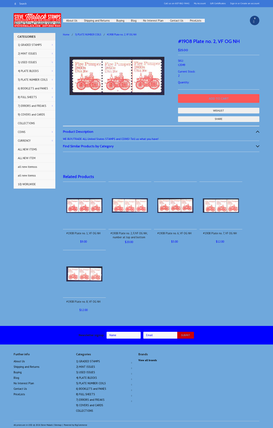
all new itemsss (27, 167)
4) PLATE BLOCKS (28, 71)
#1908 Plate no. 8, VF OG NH (83, 301)
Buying (120, 20)
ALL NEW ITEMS (27, 149)
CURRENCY (24, 140)
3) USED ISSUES (27, 62)
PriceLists (195, 20)
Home (66, 34)
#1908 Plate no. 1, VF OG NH (83, 233)
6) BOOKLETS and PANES (33, 88)
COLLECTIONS (26, 123)
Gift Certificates (218, 3)
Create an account (249, 3)
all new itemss (27, 175)
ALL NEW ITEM (26, 158)
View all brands (147, 360)
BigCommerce (81, 425)
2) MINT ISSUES (27, 53)
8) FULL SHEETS (27, 97)
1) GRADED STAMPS (30, 45)
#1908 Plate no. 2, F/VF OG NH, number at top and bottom (129, 235)
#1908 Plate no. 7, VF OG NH (220, 233)
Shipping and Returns (97, 20)
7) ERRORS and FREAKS (32, 106)
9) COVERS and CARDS (31, 114)
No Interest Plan (153, 20)
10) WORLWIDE (27, 184)
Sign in (233, 3)
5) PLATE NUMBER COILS (33, 79)
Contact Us (176, 20)
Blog (133, 20)
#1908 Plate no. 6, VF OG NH (174, 233)
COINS (21, 132)
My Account (200, 3)
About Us (71, 20)
